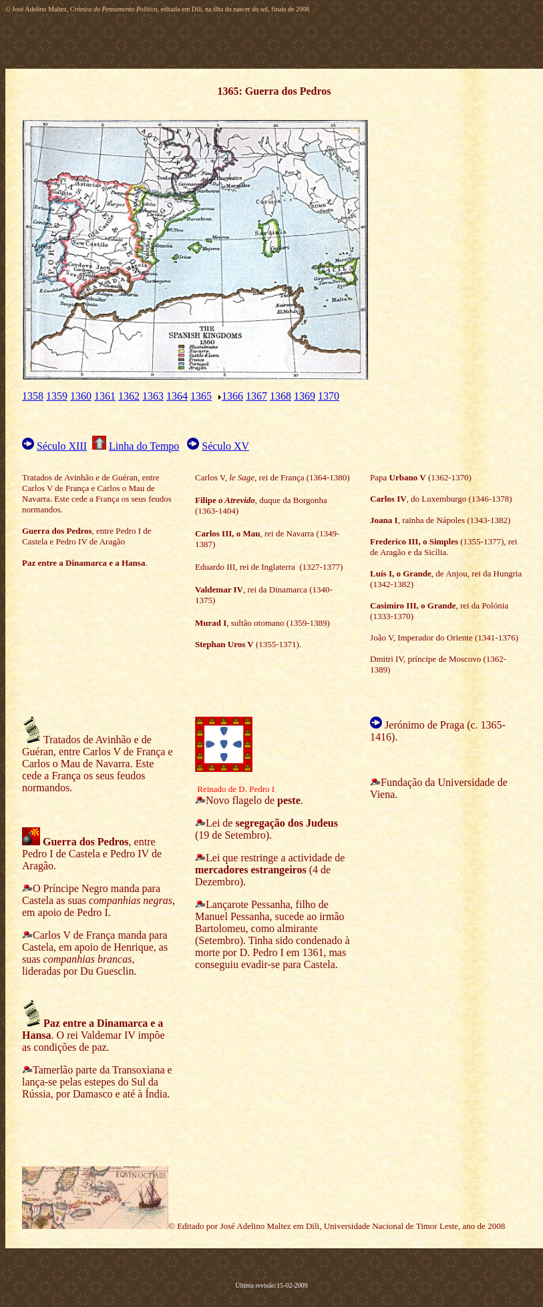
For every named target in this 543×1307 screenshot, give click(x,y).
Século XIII (62, 446)
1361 (105, 396)
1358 (32, 396)
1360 (81, 396)
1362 (129, 396)
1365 (201, 396)
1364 (177, 396)
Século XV (225, 446)
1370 (328, 396)
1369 (304, 396)
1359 (56, 396)
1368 (280, 396)
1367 (256, 396)
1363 (153, 396)
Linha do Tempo (144, 446)
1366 (232, 396)
